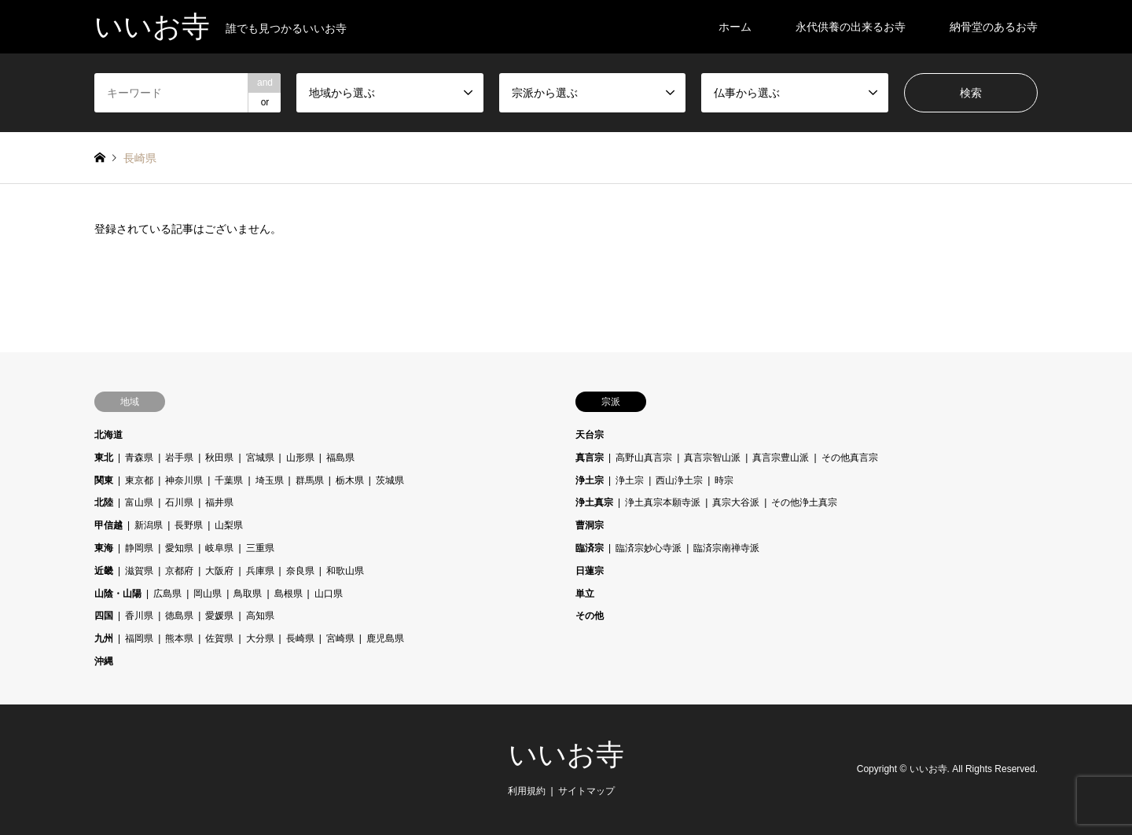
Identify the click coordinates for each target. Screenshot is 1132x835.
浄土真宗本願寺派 (662, 502)
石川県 (179, 502)
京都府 (179, 570)
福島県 (340, 457)
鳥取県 (247, 593)
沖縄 (103, 661)
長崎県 (300, 638)
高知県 (260, 615)
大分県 (260, 638)
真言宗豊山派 (780, 457)
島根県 (288, 593)
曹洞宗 (589, 525)
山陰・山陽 (118, 593)
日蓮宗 (589, 570)
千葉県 (229, 480)
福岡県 (139, 638)
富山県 (139, 502)
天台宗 (589, 434)
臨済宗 (589, 548)
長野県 (189, 525)
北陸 (103, 502)
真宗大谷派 (735, 502)
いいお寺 (566, 755)
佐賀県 (219, 638)
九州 (103, 638)
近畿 (103, 570)
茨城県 (390, 480)
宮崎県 (340, 638)
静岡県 (139, 548)
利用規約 (527, 790)
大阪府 (219, 570)
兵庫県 (260, 570)
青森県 (139, 457)
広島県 (167, 593)
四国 (103, 615)
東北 (103, 457)
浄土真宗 (594, 502)
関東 (103, 480)
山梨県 (229, 525)
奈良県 (300, 570)
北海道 (108, 434)
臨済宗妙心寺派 (649, 548)
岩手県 (179, 457)
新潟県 (148, 525)
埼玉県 (269, 480)
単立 (584, 593)
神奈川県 (184, 480)
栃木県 (350, 480)
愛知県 (179, 548)
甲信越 (108, 525)
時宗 (724, 480)
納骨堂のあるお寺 (994, 26)
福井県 (219, 502)
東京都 (139, 480)
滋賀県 (139, 570)
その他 (589, 615)
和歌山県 (345, 570)
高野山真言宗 (644, 457)
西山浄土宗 (679, 480)
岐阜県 (219, 548)
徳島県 (179, 615)
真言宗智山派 (712, 457)
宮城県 (260, 457)
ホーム (735, 26)
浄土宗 (589, 480)
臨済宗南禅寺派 (726, 548)
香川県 (139, 615)
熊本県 (179, 638)
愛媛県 (219, 615)
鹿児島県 (385, 638)
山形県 (300, 457)
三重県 (260, 548)
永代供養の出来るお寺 (851, 26)
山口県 (328, 593)
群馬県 (310, 480)
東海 (103, 548)
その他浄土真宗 (804, 502)
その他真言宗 (849, 457)
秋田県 (219, 457)
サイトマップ (586, 790)
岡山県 (207, 593)
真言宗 (589, 457)
